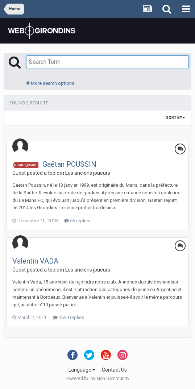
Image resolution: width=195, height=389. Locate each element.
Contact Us (114, 370)
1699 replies (68, 317)
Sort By (175, 118)
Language (82, 370)
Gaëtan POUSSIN (69, 164)
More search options (50, 83)
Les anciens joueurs (87, 173)
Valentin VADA (35, 261)
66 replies (77, 220)
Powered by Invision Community (97, 378)
